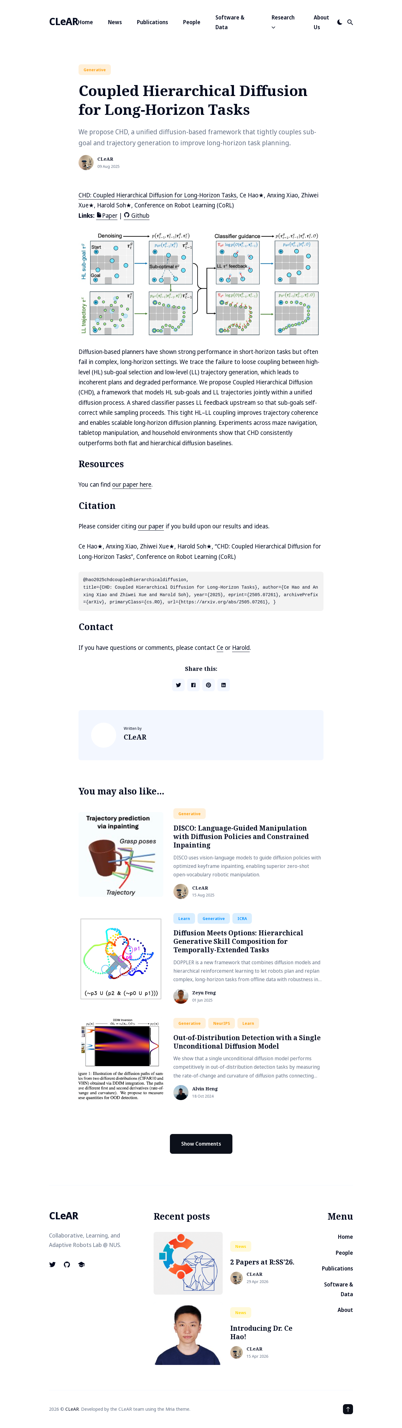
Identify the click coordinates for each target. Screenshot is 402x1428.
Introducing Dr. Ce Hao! (261, 1332)
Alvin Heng (205, 1089)
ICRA (242, 918)
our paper (151, 526)
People (191, 22)
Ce (220, 648)
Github (136, 215)
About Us (321, 22)
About (345, 1309)
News (115, 22)
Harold (241, 648)
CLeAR (63, 21)
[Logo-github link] (67, 1264)
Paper (106, 215)
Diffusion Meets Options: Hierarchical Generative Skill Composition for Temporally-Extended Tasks (238, 941)
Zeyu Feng (204, 993)
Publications (152, 22)
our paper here (131, 484)
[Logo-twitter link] (53, 1264)
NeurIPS (221, 1023)
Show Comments (201, 1143)
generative (95, 69)
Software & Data (229, 22)
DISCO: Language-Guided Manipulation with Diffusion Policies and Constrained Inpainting (241, 837)
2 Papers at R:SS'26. (262, 1262)
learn (184, 918)
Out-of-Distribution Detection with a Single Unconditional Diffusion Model (247, 1042)
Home (85, 22)
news (240, 1246)
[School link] (81, 1264)
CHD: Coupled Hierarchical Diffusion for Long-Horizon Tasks (157, 195)
